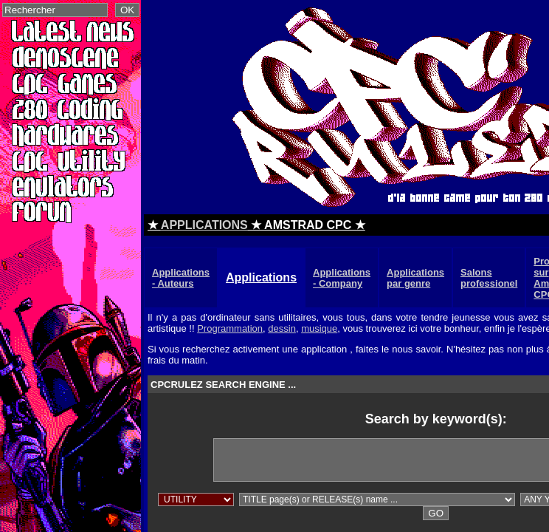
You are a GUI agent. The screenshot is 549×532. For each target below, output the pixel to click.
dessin (282, 328)
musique (319, 328)
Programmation (230, 328)
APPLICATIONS (204, 225)
